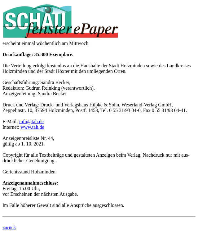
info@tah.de (31, 121)
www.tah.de (32, 127)
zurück (9, 227)
